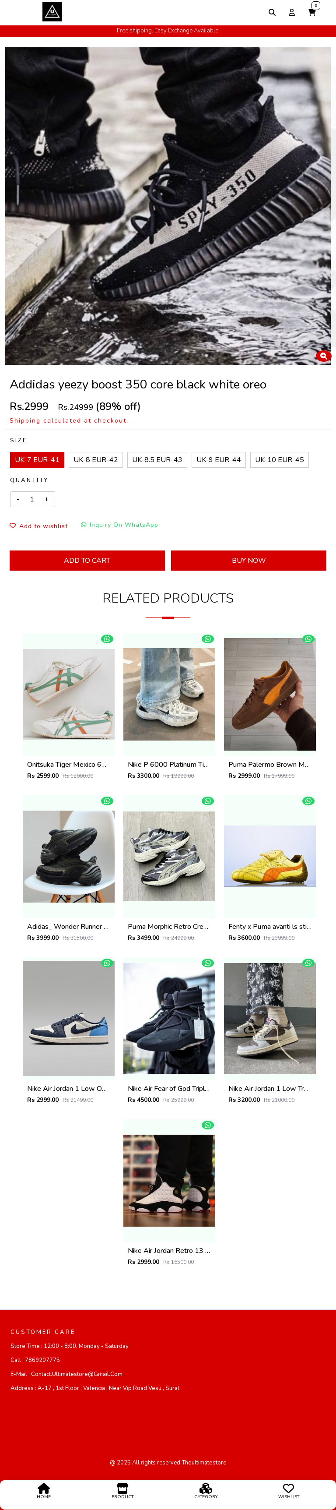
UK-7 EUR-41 (37, 460)
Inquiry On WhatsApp (119, 525)
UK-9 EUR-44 (218, 460)
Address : (94, 1388)
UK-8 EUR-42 (96, 460)
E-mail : (66, 1374)
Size (18, 441)
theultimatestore (204, 1463)
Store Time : (69, 1346)
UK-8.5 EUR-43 (157, 460)
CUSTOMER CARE (42, 1332)
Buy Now (249, 560)
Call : (35, 1360)
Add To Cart (87, 560)
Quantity (29, 480)
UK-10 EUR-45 (279, 460)
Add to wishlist (39, 526)
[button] (311, 12)
